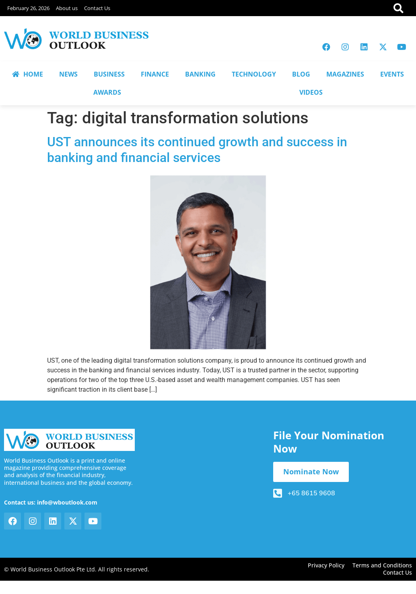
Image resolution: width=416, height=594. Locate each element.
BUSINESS (109, 74)
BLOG (301, 74)
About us (67, 8)
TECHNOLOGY (254, 74)
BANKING (200, 74)
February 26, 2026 (28, 8)
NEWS (68, 74)
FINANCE (155, 74)
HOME (27, 74)
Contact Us (97, 8)
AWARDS (107, 92)
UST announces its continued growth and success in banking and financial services (197, 149)
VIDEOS (311, 92)
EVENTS (392, 74)
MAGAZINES (345, 74)
